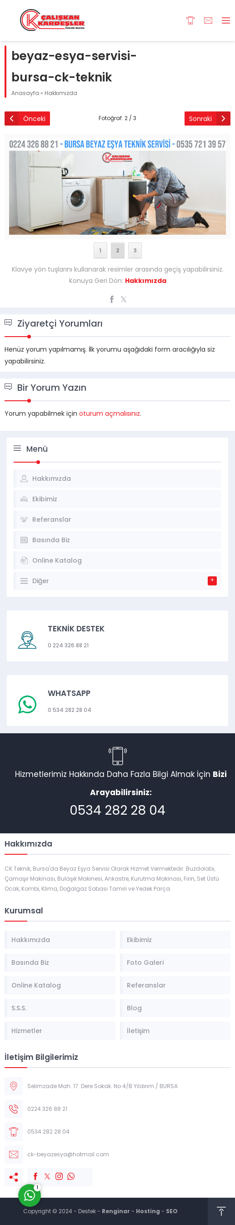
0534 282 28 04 (117, 810)
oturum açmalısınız (109, 413)
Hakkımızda (61, 93)
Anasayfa (25, 93)
